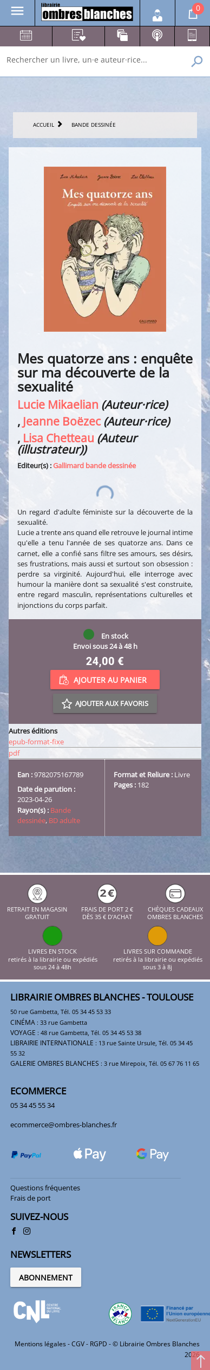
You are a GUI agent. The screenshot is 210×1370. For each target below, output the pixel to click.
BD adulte (64, 820)
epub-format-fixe (36, 741)
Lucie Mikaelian (58, 404)
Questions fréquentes (45, 1188)
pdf (14, 753)
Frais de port (30, 1198)
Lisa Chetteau (58, 438)
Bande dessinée (44, 815)
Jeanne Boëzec (62, 421)
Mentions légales (40, 1343)
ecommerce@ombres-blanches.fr (63, 1124)
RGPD (98, 1343)
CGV (77, 1343)
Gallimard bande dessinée (94, 465)
